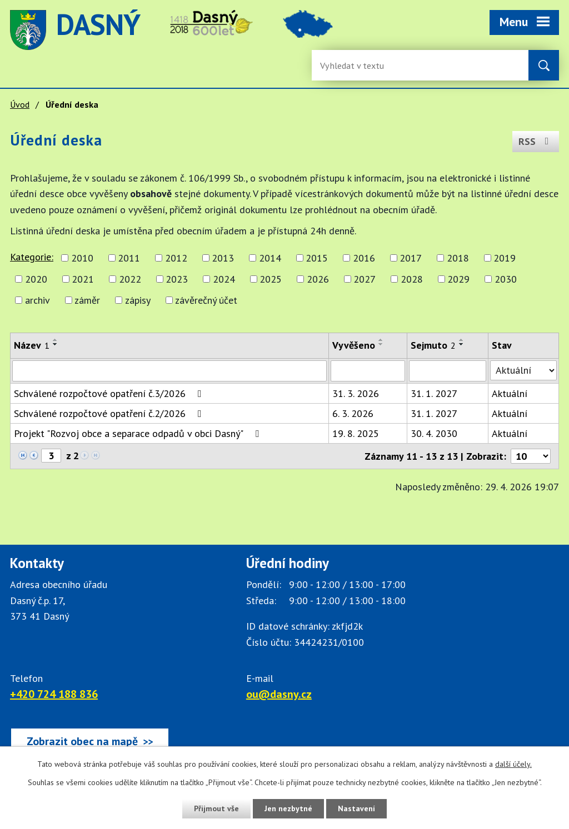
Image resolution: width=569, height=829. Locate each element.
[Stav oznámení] (523, 370)
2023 (177, 279)
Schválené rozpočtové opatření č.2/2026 (110, 413)
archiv (37, 300)
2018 (458, 258)
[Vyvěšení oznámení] (368, 370)
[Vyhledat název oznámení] (169, 370)
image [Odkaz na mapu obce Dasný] (308, 30)
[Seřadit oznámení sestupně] (55, 344)
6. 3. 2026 (352, 413)
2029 (458, 279)
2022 (130, 279)
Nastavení (356, 808)
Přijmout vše (216, 808)
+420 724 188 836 (54, 694)
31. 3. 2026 (355, 393)
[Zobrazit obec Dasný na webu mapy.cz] (89, 741)
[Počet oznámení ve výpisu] (531, 456)
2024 (224, 279)
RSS (535, 141)
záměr (87, 300)
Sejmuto (433, 345)
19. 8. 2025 (355, 433)
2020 (36, 279)
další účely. (513, 764)
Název (31, 345)
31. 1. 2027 (434, 393)
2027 (364, 279)
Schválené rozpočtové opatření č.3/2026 (110, 393)
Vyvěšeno (353, 345)
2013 (223, 258)
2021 (83, 279)
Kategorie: (31, 256)
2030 (506, 279)
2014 (270, 258)
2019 (504, 258)
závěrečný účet (206, 300)
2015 (317, 258)
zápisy (138, 300)
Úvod (19, 104)
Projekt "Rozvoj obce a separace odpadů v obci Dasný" (138, 433)
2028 (412, 279)
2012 (176, 258)
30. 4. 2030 (434, 433)
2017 (411, 258)
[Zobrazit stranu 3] (51, 456)
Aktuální (509, 393)
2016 (364, 258)
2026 (318, 279)
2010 (82, 258)
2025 (270, 279)
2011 (129, 258)
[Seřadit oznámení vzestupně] (55, 340)
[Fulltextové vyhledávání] (356, 65)
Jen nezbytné (288, 808)
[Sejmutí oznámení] (447, 370)
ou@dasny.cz (279, 694)
